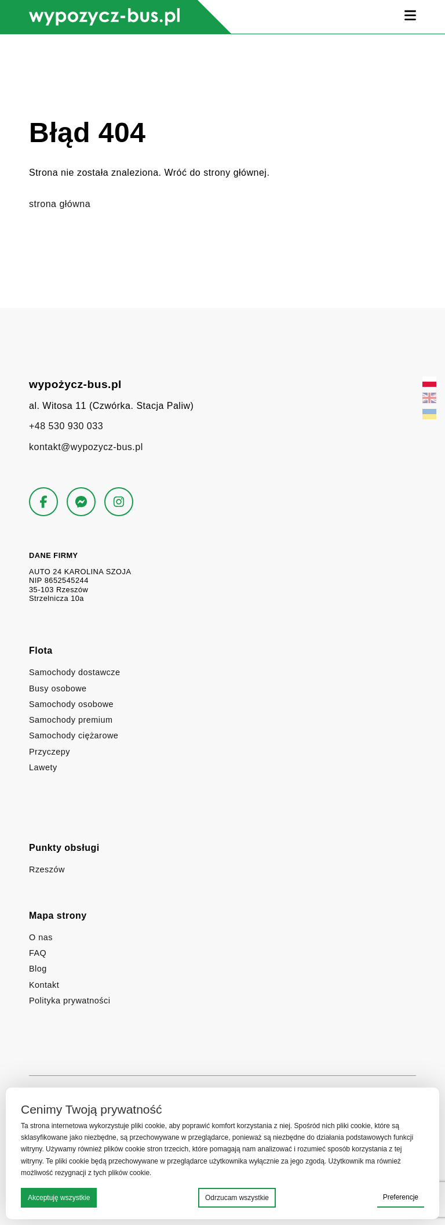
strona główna (59, 204)
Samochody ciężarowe (73, 735)
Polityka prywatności (69, 1000)
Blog (38, 968)
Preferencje (400, 1197)
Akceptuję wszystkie (59, 1198)
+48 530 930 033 (66, 426)
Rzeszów (47, 869)
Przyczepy (49, 751)
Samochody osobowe (71, 704)
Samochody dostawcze (74, 672)
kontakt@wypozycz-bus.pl (86, 447)
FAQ (37, 953)
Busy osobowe (58, 688)
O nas (41, 937)
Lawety (43, 767)
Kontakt (44, 985)
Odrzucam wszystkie (237, 1198)
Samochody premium (70, 719)
